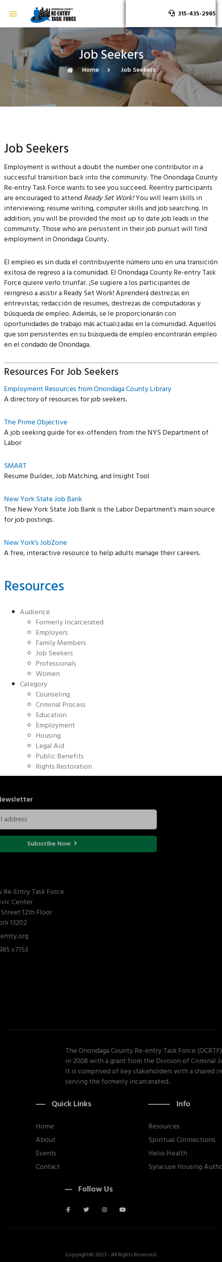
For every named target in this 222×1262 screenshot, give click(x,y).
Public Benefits (60, 756)
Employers (52, 632)
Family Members (61, 643)
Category (33, 684)
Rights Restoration (64, 766)
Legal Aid (50, 746)
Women (48, 674)
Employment (55, 725)
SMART (15, 466)
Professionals (56, 663)
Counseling (53, 694)
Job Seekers (54, 653)
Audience (35, 612)
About (87, 1140)
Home (86, 1126)
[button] (12, 13)
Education (51, 715)
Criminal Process (61, 704)
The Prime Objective (35, 422)
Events (87, 1153)
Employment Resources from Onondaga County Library (87, 389)
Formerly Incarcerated (69, 622)
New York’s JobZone (35, 542)
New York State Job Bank (43, 499)
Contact (89, 1167)
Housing (48, 735)
